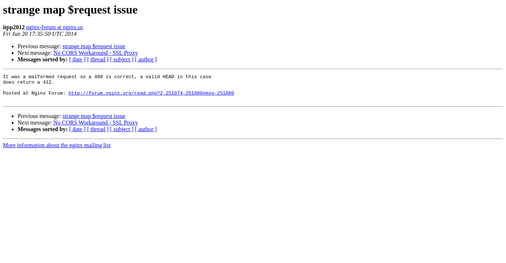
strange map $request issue (94, 46)
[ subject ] (122, 59)
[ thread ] (98, 59)
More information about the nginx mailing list (56, 151)
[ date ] (77, 59)
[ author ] (146, 59)
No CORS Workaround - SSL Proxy (95, 53)
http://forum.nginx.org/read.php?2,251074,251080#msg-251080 (151, 97)
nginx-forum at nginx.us (54, 27)
